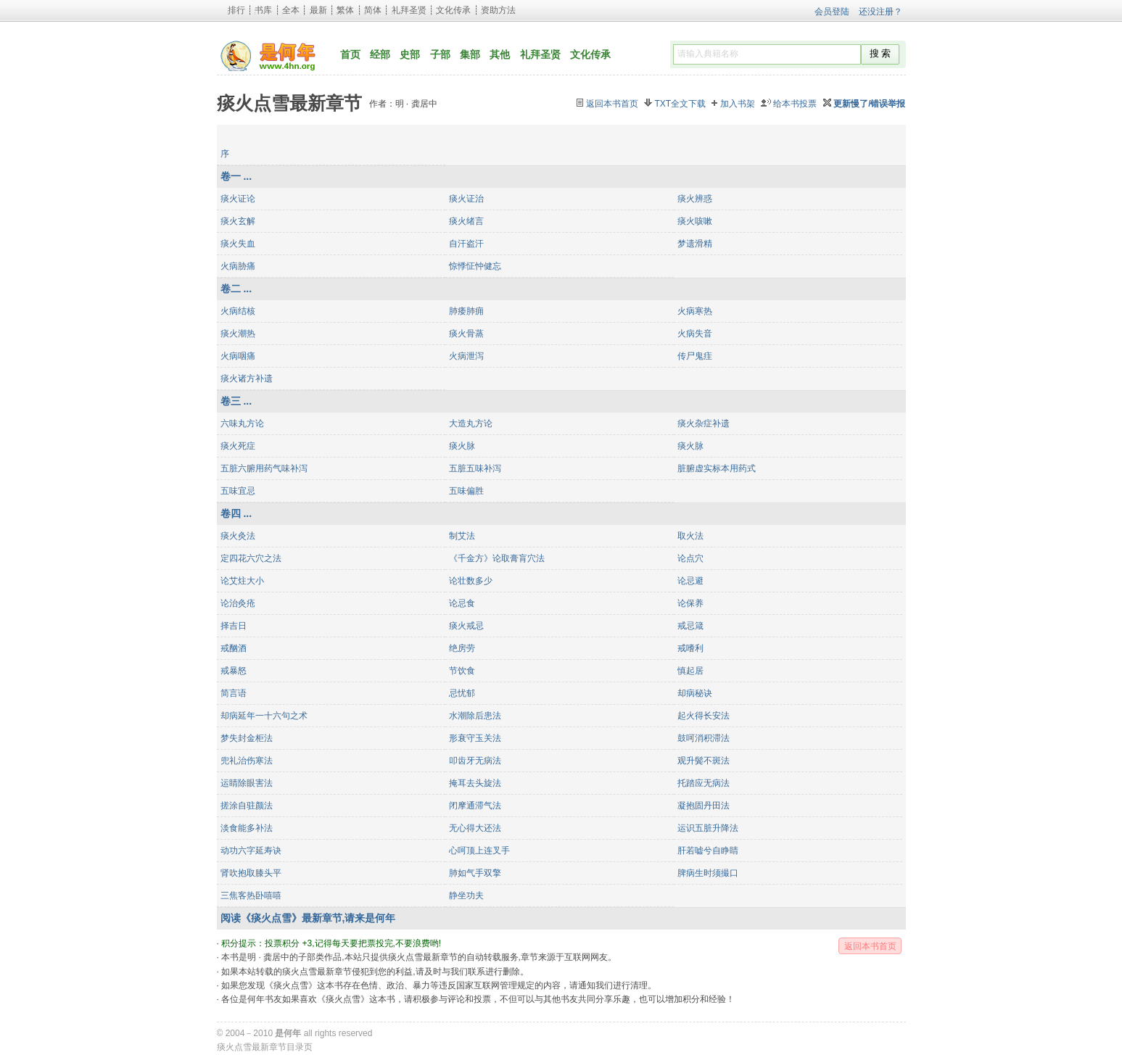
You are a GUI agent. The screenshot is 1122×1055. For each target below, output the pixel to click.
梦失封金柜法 (246, 738)
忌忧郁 (462, 693)
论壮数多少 (470, 581)
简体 (372, 10)
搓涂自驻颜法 (246, 805)
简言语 (233, 693)
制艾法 (462, 536)
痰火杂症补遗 (703, 423)
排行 (236, 10)
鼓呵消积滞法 (703, 738)
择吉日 (233, 626)
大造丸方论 (470, 423)
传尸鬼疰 (694, 356)
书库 (263, 10)
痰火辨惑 (694, 199)
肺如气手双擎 (475, 873)
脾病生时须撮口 (707, 873)
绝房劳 (462, 648)
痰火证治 (466, 199)
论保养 (690, 603)
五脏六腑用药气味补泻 (264, 468)
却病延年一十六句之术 (264, 716)
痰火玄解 (237, 221)
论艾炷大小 (242, 581)
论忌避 (690, 581)
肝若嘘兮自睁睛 (707, 850)
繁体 (345, 10)
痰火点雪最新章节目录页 (265, 1047)
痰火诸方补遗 (246, 378)
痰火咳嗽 (694, 221)
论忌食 (462, 603)
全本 (291, 10)
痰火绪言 (466, 221)
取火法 (690, 536)
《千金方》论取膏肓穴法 (497, 558)
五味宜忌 (237, 491)
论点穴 (690, 558)
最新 (318, 10)
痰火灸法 (237, 536)
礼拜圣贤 (409, 10)
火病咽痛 (237, 356)
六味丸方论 (242, 423)
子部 (440, 54)
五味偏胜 (466, 491)
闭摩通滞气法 (475, 805)
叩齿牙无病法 (475, 761)
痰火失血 (237, 244)
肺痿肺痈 (466, 311)
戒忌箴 (690, 626)
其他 (500, 54)
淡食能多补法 (246, 828)
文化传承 (453, 10)
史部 (410, 54)
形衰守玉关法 (475, 738)
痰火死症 (237, 446)
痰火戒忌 (466, 626)
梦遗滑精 (694, 244)
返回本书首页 (612, 104)
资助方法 (498, 10)
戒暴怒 (233, 671)
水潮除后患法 (475, 716)
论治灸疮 (237, 603)
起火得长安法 (703, 716)
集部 (470, 54)
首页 (350, 54)
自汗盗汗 (466, 244)
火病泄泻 (466, 356)
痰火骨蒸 (466, 333)
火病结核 (237, 311)
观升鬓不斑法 (703, 761)
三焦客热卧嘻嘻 (250, 895)
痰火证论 (237, 199)
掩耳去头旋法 (475, 783)
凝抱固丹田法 (703, 805)
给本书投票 (795, 104)
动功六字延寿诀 (250, 850)
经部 (380, 54)
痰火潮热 (237, 333)
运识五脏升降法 (707, 828)
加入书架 (737, 104)
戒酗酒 (233, 648)
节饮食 (462, 671)
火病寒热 (694, 311)
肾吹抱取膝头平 (250, 873)
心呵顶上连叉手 (479, 850)
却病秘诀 (694, 693)
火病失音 (694, 333)
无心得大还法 (475, 828)
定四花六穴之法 (250, 558)
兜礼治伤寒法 (246, 761)
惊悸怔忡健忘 (475, 266)
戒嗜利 (690, 648)
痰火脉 (462, 446)
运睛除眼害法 (246, 783)
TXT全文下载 (680, 104)
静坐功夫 (466, 895)
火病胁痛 (237, 266)
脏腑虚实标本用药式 (716, 468)
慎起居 (690, 671)
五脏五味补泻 (475, 468)
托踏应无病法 (703, 783)
